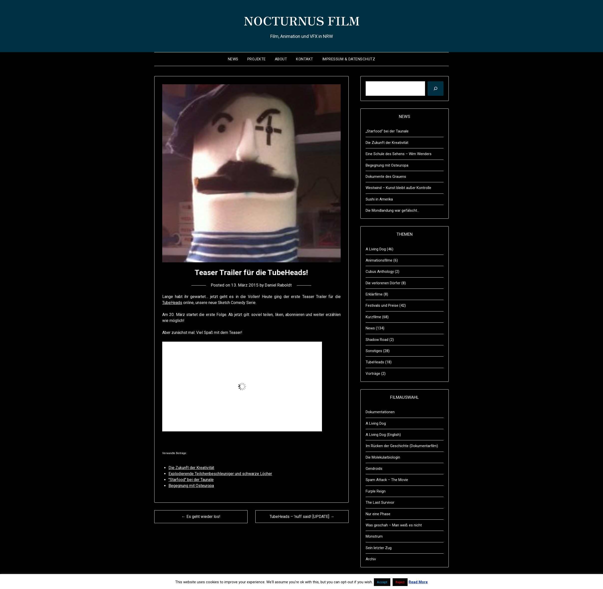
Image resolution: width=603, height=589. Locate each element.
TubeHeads (172, 302)
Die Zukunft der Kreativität (387, 142)
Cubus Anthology (380, 271)
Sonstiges (374, 351)
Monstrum (374, 536)
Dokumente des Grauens (386, 176)
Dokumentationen (380, 412)
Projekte (256, 59)
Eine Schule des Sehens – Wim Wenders (399, 154)
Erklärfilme (374, 294)
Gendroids (374, 468)
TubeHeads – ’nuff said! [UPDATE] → (302, 516)
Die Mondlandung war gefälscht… (392, 210)
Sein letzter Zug (379, 548)
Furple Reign (376, 491)
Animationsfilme (379, 260)
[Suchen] (436, 88)
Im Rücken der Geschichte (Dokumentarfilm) (402, 446)
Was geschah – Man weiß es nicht (394, 525)
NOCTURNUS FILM (301, 20)
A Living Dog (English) (383, 434)
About (281, 59)
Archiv (371, 559)
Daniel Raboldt (278, 285)
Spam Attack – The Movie (387, 480)
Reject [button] (400, 582)
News (233, 59)
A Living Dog (376, 249)
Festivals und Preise (382, 305)
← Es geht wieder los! (200, 516)
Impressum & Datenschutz (348, 59)
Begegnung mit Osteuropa (387, 165)
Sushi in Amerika (379, 199)
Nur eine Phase (378, 514)
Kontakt (304, 59)
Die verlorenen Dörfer (383, 283)
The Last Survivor (380, 502)
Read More (418, 582)
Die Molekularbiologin (383, 457)
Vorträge (373, 373)
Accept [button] (382, 582)
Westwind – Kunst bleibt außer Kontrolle (398, 188)
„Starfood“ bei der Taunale (387, 131)
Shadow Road (377, 339)
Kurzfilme (373, 317)
